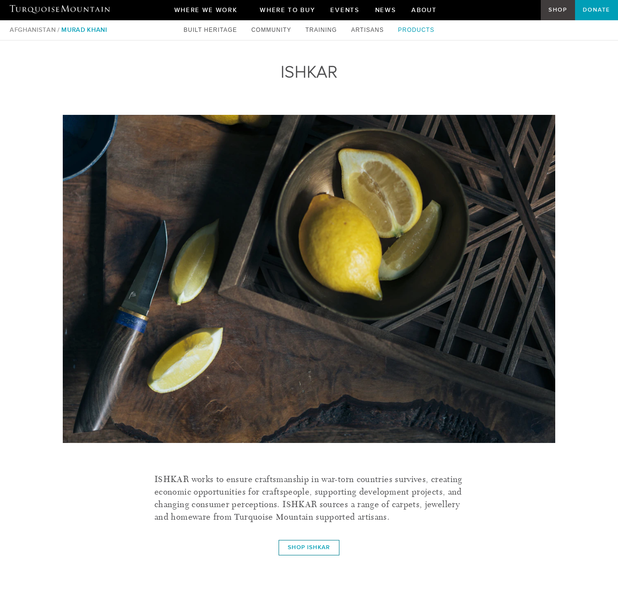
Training (322, 30)
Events (344, 10)
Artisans (368, 30)
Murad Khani (84, 30)
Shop (557, 9)
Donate (596, 9)
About (427, 12)
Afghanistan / (34, 30)
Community (272, 30)
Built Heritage (211, 30)
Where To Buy (287, 10)
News (385, 10)
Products (416, 30)
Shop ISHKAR (309, 547)
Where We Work (209, 12)
